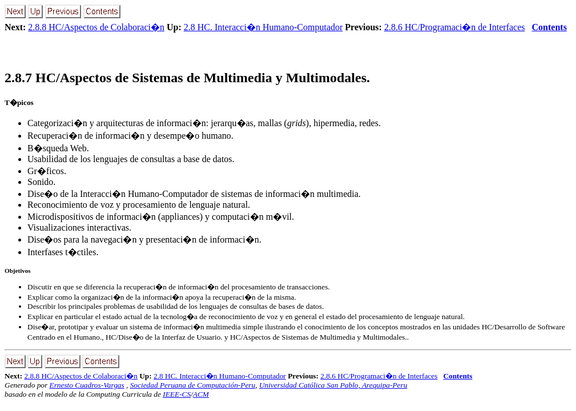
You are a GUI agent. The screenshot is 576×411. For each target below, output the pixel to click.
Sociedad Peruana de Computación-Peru (193, 385)
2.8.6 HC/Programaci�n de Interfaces (454, 27)
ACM (201, 394)
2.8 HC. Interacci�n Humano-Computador (263, 27)
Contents (549, 27)
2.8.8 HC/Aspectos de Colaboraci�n (96, 27)
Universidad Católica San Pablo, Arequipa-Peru (333, 385)
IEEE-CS (177, 394)
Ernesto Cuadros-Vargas (86, 385)
